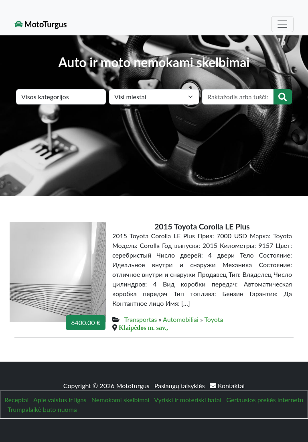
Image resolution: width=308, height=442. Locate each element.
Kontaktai (227, 385)
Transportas (140, 319)
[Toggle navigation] (282, 24)
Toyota (213, 319)
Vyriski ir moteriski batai (187, 399)
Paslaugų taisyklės (180, 385)
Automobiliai (181, 319)
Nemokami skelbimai (120, 399)
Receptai (16, 399)
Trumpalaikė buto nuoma (42, 409)
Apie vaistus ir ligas (60, 399)
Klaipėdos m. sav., (143, 327)
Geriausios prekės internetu (264, 399)
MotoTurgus (40, 24)
